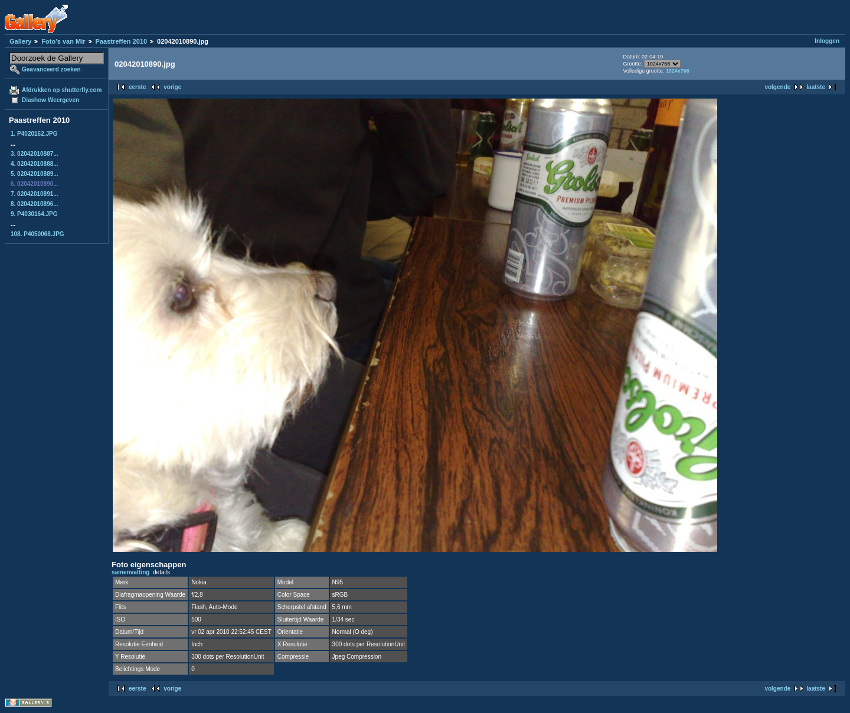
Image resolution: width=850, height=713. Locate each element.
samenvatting (130, 572)
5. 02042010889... (34, 174)
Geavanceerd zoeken (51, 69)
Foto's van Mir (63, 41)
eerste (137, 87)
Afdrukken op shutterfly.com (62, 90)
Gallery (20, 41)
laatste (815, 87)
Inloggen (827, 41)
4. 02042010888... (34, 164)
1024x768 (677, 71)
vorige (172, 87)
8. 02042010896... (34, 204)
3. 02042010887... (34, 154)
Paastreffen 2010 (121, 41)
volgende (777, 87)
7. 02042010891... (34, 194)
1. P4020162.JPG (34, 133)
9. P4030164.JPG (34, 214)
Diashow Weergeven (50, 100)
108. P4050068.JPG (37, 234)
